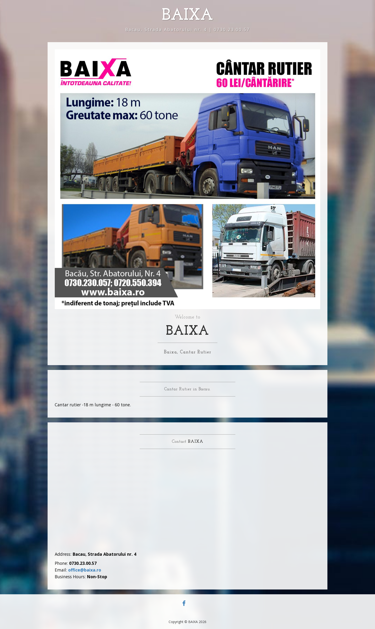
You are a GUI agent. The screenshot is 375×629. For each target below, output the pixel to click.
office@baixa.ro (84, 570)
